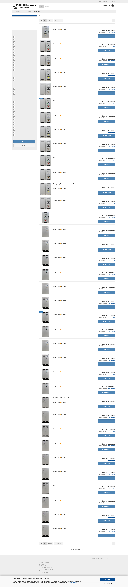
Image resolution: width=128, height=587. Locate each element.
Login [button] (105, 1)
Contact (43, 564)
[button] (99, 1)
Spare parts (37, 11)
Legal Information (45, 562)
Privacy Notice (73, 582)
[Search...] (41, 6)
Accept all (107, 579)
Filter (24, 141)
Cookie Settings (44, 572)
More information (107, 583)
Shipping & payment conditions (48, 566)
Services (29, 11)
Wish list (112, 1)
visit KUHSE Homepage (46, 567)
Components (17, 11)
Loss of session (44, 561)
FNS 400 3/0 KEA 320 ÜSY (61, 398)
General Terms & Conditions (47, 569)
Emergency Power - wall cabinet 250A (64, 184)
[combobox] (49, 21)
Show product (106, 36)
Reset (24, 145)
